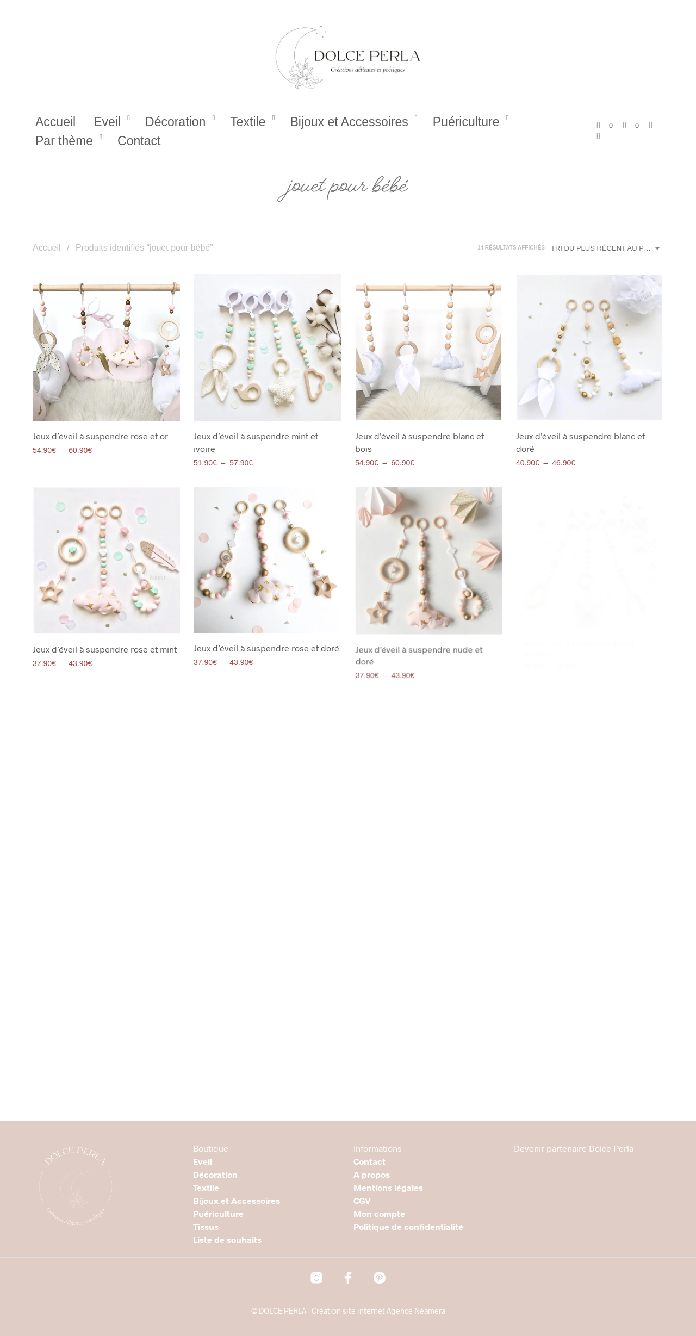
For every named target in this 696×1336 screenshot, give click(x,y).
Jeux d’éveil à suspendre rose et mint (105, 649)
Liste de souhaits (227, 1239)
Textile (247, 122)
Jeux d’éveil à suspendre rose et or (100, 436)
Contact (138, 141)
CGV (362, 1200)
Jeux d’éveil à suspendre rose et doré (266, 644)
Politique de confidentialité (408, 1226)
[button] (604, 125)
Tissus (206, 1226)
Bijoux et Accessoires (349, 122)
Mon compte (379, 1213)
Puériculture (466, 122)
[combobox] (607, 248)
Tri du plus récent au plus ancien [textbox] (607, 248)
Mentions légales (388, 1187)
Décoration (175, 122)
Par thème (64, 141)
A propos (371, 1174)
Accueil (55, 122)
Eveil (107, 122)
